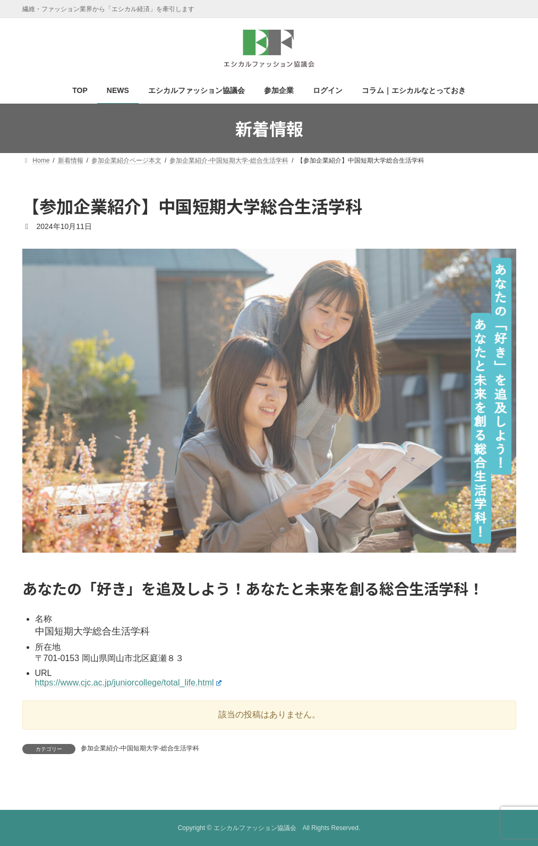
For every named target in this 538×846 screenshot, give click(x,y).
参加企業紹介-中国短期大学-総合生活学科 (140, 748)
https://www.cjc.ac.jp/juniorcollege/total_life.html (128, 682)
